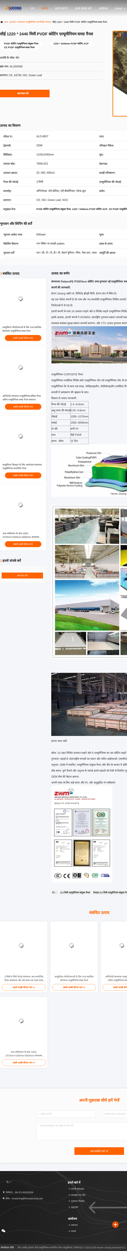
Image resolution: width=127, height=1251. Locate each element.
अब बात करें (25, 93)
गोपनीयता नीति (7, 1247)
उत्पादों (12, 22)
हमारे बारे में (61, 8)
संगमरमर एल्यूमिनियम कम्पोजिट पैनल (34, 22)
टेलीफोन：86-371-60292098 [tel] (17, 1192)
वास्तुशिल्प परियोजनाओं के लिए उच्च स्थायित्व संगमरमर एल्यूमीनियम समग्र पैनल (74, 978)
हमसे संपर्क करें (83, 8)
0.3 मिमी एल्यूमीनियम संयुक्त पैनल (75, 892)
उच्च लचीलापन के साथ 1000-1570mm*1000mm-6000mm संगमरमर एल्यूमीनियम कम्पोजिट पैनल (20, 537)
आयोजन (103, 8)
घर (32, 8)
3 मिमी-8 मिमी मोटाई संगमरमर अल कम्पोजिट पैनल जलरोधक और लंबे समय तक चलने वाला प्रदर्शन (23, 978)
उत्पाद (44, 8)
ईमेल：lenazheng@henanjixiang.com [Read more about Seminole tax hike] (22, 1198)
